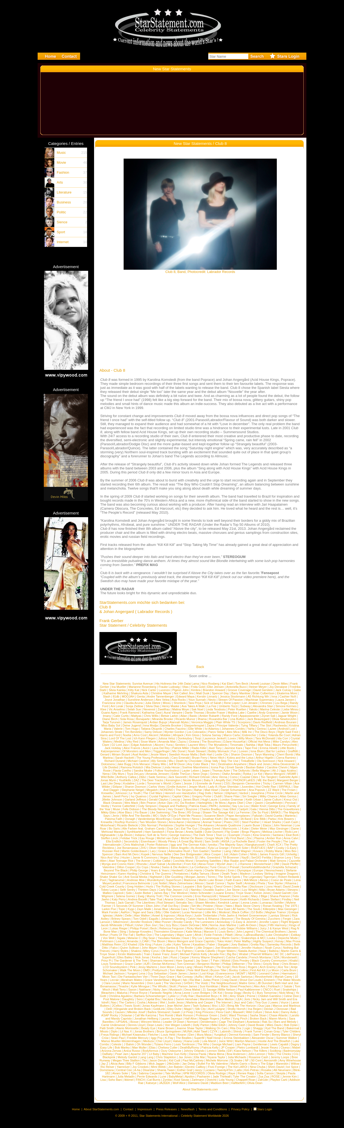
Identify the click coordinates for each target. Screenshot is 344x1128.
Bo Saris (114, 828)
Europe (258, 870)
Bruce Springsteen (169, 1031)
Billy (158, 912)
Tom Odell (139, 918)
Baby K (208, 780)
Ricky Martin (195, 928)
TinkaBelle (248, 760)
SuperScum (173, 880)
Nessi (196, 818)
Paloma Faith (113, 818)
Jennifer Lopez (268, 921)
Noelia (127, 735)
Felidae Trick (128, 838)
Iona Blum (257, 751)
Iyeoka (212, 844)
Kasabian (199, 944)
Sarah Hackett (124, 757)
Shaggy (258, 1028)
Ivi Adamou (212, 728)
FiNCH (140, 1079)
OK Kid (217, 992)
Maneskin (282, 1063)
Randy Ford (229, 715)
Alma (238, 934)
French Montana (260, 957)
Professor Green (206, 1015)
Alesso (264, 880)
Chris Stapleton (166, 1057)
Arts (60, 182)
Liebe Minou (290, 709)
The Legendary (164, 934)
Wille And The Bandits (135, 815)
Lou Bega (281, 702)
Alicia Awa (117, 1063)
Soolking (275, 1050)
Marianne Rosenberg (142, 686)
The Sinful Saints (229, 876)
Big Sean (149, 938)
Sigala (121, 938)
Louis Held (168, 1034)
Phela (261, 883)
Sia (161, 925)
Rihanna (290, 883)
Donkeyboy (185, 738)
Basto (193, 715)
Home (76, 1109)
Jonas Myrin (108, 780)
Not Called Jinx (184, 693)
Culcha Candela (236, 957)
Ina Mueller (119, 686)
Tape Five (251, 748)
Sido (129, 893)
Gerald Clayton (158, 799)
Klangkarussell (255, 844)
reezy (198, 1070)
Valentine (108, 867)
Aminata (249, 883)
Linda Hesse (171, 767)
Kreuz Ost (290, 799)
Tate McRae (173, 1073)
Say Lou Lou (240, 806)
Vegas (164, 857)
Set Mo (196, 905)
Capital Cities (180, 796)
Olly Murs (118, 773)
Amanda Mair (167, 741)
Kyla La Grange (218, 847)
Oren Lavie (154, 983)
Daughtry (128, 999)
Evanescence (225, 973)
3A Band (246, 818)
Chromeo (266, 702)
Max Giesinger (279, 828)
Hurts (149, 886)
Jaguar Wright (287, 715)
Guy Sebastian (157, 973)
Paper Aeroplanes (238, 815)
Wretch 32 (191, 857)
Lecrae (114, 979)
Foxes (246, 835)
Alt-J (275, 770)
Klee (103, 709)
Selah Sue (134, 709)
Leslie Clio (221, 754)
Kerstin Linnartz (207, 696)
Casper (184, 957)
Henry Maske (170, 706)
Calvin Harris (193, 870)
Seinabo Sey (184, 902)
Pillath (229, 934)
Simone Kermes (285, 706)
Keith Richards (250, 899)
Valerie (118, 728)
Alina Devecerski (284, 764)
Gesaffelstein (274, 802)
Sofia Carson (265, 1073)
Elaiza (267, 825)
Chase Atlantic (278, 1015)
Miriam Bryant (121, 754)
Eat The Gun (189, 828)
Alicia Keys (184, 915)
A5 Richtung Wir (258, 696)
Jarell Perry (120, 796)
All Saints (238, 909)
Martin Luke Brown (211, 880)
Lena (142, 973)
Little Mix (210, 912)
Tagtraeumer (116, 880)
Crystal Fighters (159, 796)
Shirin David (276, 1066)
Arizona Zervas (111, 1050)
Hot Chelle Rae (266, 786)
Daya (262, 925)
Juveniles (247, 786)
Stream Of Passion (230, 699)
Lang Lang (146, 1057)
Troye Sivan (244, 893)
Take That (155, 899)
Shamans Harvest (161, 960)
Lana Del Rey (161, 748)
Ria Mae (194, 979)
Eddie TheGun (181, 773)
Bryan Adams (276, 889)
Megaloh (152, 789)
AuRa (199, 976)
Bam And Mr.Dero (127, 854)
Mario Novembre (133, 983)
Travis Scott (132, 1005)
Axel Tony (215, 748)
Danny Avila (288, 1012)
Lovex (232, 738)
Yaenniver (123, 1066)
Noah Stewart (197, 751)
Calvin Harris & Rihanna (203, 918)
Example (234, 835)
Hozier (125, 857)
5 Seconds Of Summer (129, 905)
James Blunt (191, 799)
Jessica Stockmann (232, 696)
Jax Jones (185, 1057)
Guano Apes (109, 712)
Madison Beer (219, 1083)
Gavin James (178, 973)
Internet (63, 242)
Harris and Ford (110, 735)
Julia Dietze (152, 702)
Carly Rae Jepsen (170, 889)
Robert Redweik (288, 876)
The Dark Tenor (203, 835)
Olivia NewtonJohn (284, 719)
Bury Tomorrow (267, 992)
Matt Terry (119, 989)
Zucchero (274, 918)
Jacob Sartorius (242, 976)
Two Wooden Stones (152, 822)
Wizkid (225, 960)
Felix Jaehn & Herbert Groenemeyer (243, 915)
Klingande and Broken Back (132, 1008)
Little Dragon (204, 947)
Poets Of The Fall (121, 934)
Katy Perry (119, 899)
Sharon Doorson (241, 754)
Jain (165, 957)
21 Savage (210, 989)
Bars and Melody (285, 1021)
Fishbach (274, 986)
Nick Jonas (142, 957)
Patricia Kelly (210, 1047)
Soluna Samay (211, 735)
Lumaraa (266, 902)
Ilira (214, 1005)
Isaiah (176, 1012)
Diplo (114, 1031)
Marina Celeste (270, 709)
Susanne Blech (214, 815)
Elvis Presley (240, 960)
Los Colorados (196, 731)
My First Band (235, 838)
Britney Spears (121, 918)
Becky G (249, 992)
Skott (172, 986)
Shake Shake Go (111, 876)
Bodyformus (150, 1050)
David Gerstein (263, 690)
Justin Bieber (143, 893)
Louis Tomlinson (112, 963)
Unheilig (291, 854)
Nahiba (250, 744)
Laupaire (189, 886)
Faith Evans (233, 880)
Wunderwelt (289, 957)
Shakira (136, 950)
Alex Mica (233, 731)
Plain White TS (225, 722)
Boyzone (192, 809)
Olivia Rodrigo (216, 1073)
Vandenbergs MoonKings (154, 818)
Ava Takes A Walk (193, 706)
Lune (163, 1076)
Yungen (132, 973)
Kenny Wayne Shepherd (208, 957)
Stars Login (264, 1109)
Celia (262, 735)
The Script (223, 967)
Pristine (208, 905)
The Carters (126, 1002)
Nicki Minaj (286, 992)
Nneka (155, 867)
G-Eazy (292, 847)
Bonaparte (143, 719)
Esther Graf (184, 1070)
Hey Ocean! (176, 809)
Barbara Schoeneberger (150, 996)
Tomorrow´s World (159, 783)
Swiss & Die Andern (175, 867)
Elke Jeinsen (215, 686)
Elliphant (231, 793)
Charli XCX (274, 844)
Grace (162, 851)
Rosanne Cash (258, 1057)
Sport (61, 232)
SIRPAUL (284, 786)
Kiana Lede (191, 1041)
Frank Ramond (129, 712)
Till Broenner (231, 857)
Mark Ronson (184, 1015)
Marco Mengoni (274, 773)
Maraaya (176, 857)
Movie (61, 162)
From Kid (190, 864)
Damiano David (198, 1083)
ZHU (143, 847)
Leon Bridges (201, 992)
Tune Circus (218, 867)
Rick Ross (239, 967)
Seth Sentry (127, 889)
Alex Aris (260, 986)
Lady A (212, 786)
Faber (211, 944)
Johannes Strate (111, 731)
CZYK (214, 1031)
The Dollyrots (241, 770)
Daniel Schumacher (233, 789)
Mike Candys (281, 741)
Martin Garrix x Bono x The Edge (251, 1063)
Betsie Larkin (169, 715)
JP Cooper (228, 1047)
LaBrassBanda (254, 934)
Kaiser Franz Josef (165, 954)
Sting (122, 931)
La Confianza (199, 867)
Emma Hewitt (268, 748)
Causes (120, 1012)
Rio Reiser (107, 1066)
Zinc (249, 838)
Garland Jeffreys (135, 799)
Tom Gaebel (201, 851)
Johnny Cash (236, 1025)
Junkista (224, 806)
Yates (228, 905)
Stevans (292, 889)
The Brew (178, 812)
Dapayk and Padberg (173, 806)
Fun (233, 751)
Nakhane (145, 989)
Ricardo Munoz (185, 719)
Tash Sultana (201, 1005)
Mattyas (136, 715)
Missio (104, 1031)
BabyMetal (176, 1076)
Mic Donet (179, 751)
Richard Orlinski (199, 777)
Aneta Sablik (194, 831)
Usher (139, 925)
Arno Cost (140, 735)
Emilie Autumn (176, 786)
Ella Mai (199, 1057)
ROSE (275, 1076)
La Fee (211, 706)
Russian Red (110, 851)
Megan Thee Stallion (126, 1060)
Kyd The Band (275, 1028)
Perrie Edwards (147, 1076)
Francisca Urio (111, 702)
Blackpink (109, 1057)
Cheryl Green (222, 886)
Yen (213, 764)
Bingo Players (251, 831)
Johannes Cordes (233, 728)
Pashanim (203, 1076)
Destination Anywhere (232, 764)
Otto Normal (148, 825)
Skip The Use (229, 760)
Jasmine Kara (233, 748)
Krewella (107, 793)
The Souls (254, 909)
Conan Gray (272, 1031)
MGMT (240, 973)
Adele (119, 915)
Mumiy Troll (154, 896)
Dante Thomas (194, 712)
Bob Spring (204, 886)
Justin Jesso (176, 1002)
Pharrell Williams (262, 954)
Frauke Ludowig (169, 686)
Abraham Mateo (131, 979)
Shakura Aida (139, 693)
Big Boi (231, 954)
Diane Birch (110, 719)
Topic (121, 909)
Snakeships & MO (253, 938)
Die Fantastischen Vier (133, 976)
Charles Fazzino (175, 728)
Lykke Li (173, 996)
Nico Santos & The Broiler (176, 947)
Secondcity (131, 841)
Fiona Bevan (175, 831)
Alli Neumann (282, 1070)
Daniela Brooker (170, 725)
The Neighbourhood (223, 983)
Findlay (287, 899)
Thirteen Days (147, 889)
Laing (227, 851)
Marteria (290, 815)
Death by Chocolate (189, 760)
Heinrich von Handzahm (180, 793)
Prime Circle (275, 793)
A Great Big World (190, 841)
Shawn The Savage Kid (217, 812)
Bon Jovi (151, 925)
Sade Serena (157, 777)
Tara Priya (195, 702)
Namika (195, 889)
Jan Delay (188, 1063)
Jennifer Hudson (252, 947)
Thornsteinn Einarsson (168, 931)
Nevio (212, 699)
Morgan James (195, 876)
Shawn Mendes (205, 902)
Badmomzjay (292, 1050)
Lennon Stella (216, 1050)
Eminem (269, 979)
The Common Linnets (178, 896)
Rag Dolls (205, 793)
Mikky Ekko (108, 812)
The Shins (254, 963)
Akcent (153, 735)
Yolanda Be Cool (279, 735)
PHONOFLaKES (244, 780)
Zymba (167, 1079)
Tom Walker (177, 970)
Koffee (226, 1018)
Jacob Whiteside (111, 925)
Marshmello (207, 999)
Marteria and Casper (199, 1002)
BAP (271, 847)
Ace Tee (283, 967)
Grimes (215, 773)
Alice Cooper (212, 854)
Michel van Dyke (167, 838)
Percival (290, 802)
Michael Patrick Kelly (193, 954)
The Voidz (201, 983)
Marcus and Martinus (286, 1005)
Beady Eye (148, 1028)
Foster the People (269, 841)
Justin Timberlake (205, 915)
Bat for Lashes (275, 751)
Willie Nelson (226, 989)
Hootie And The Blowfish (274, 1041)
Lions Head (273, 886)
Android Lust (286, 728)
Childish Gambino (269, 996)
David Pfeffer (290, 864)
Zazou (182, 741)
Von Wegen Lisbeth (178, 1025)
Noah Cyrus (273, 947)
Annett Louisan (260, 683)
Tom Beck (241, 683)
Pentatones (181, 873)
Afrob (198, 934)
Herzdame (193, 822)
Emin (231, 870)
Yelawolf (224, 896)
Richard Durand (114, 760)
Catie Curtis (121, 715)
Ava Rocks (179, 699)
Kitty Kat (133, 690)
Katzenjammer (110, 751)
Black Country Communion (269, 960)
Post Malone (111, 999)
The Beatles (184, 1037)
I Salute (287, 986)
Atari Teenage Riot (121, 860)
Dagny (295, 1044)
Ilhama (202, 719)
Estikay (295, 934)
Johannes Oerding (173, 918)
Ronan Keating (272, 905)
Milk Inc (247, 731)
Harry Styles (120, 950)
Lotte (167, 944)
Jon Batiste (175, 1066)
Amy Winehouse (290, 1060)
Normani (192, 1021)
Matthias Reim (111, 944)
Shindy (237, 1031)
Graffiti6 (293, 751)
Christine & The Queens (155, 873)
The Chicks (283, 1054)
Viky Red (132, 741)
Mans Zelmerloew (181, 883)
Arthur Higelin (265, 757)
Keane (181, 1034)
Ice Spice (292, 1066)
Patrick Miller (180, 748)
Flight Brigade (290, 921)
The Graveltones (288, 809)
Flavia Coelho (122, 770)
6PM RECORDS (194, 1073)
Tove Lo (221, 835)
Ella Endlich (113, 841)
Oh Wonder (144, 1044)
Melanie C (134, 938)
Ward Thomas (238, 1015)
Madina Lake (236, 712)
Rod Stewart (165, 902)
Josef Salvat (157, 864)
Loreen (243, 751)
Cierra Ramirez (286, 757)
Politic (61, 212)
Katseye (151, 1083)
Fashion (63, 172)
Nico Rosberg (211, 683)
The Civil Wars (152, 793)
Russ (173, 957)
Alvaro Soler (120, 1073)
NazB (245, 857)
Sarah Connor (215, 883)
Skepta (280, 1073)
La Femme (243, 812)
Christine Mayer (161, 693)
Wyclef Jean (225, 864)
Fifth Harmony (277, 925)
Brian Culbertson (263, 693)
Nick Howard (286, 760)
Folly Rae (187, 996)
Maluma (122, 992)
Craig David (229, 979)
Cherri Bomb (285, 754)
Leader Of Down (173, 1021)
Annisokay (223, 921)
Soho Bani (115, 1079)
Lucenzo (164, 690)
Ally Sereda (158, 760)
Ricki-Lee (291, 831)
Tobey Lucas (109, 889)
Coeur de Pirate (281, 880)
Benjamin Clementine (246, 783)
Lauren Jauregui (171, 1018)
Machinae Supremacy (259, 699)
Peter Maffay (242, 941)
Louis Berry (226, 931)
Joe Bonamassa (127, 847)
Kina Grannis (261, 835)
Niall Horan (214, 1037)
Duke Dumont (214, 831)
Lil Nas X (126, 1031)
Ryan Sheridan (229, 786)
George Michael (222, 1044)
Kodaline (129, 783)
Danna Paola (197, 1054)
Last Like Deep (111, 783)
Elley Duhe (174, 1008)
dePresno (292, 954)
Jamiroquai (212, 938)
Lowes (274, 1002)
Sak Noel (197, 709)
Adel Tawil (200, 1031)
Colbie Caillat (161, 860)
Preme (251, 996)
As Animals (198, 847)
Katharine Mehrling (115, 693)
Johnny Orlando (194, 1050)
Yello (271, 1054)
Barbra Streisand (159, 1012)
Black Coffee (240, 912)
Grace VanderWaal (157, 979)
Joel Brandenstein (227, 947)
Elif (229, 1050)
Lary (153, 851)
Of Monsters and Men (136, 751)
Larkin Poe (109, 909)
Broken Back (258, 1018)
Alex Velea (163, 699)
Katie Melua (193, 931)
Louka (271, 938)
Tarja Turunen (111, 722)
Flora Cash (223, 1012)
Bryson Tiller (218, 970)
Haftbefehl (238, 1083)
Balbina (274, 950)
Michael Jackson (114, 973)
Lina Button (237, 719)
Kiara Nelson (242, 1050)
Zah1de (263, 1079)
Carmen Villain (282, 783)
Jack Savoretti (177, 777)
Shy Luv (197, 938)
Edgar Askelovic (141, 744)
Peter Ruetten (237, 709)
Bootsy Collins (238, 970)
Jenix (115, 815)
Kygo (131, 909)
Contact (128, 1109)
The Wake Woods (288, 979)
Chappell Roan (246, 1079)
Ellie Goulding (174, 876)
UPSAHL (122, 1021)
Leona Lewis (249, 902)
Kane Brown (166, 1028)
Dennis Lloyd (136, 1025)
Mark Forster (110, 912)
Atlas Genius (288, 796)
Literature (64, 192)
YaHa (251, 728)
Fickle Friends (213, 934)
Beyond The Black (116, 870)
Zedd (223, 1015)
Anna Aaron (176, 822)
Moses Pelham (204, 967)
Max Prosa (293, 941)
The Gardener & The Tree (131, 960)
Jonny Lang (184, 967)
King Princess (205, 1012)
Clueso (285, 1047)
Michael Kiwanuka (134, 1034)
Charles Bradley (210, 809)
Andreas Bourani (285, 722)
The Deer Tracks (152, 780)
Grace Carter (133, 963)
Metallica (211, 928)
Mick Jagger (156, 1063)
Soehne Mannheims (195, 767)
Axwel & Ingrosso (163, 915)
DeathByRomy (189, 1047)
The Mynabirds (218, 744)
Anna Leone (182, 992)
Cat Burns (153, 1079)
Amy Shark (237, 996)
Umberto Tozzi (228, 706)
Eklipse (117, 786)
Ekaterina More (287, 693)
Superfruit (108, 957)
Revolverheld (263, 976)
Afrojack (178, 735)
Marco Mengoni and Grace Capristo (191, 941)
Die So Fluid (260, 812)
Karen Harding (127, 873)
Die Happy (231, 818)
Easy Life (106, 1047)
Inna (274, 696)
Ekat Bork (292, 835)
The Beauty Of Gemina (250, 918)
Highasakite (108, 835)
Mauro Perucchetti (285, 744)
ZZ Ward (273, 789)
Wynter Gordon (174, 731)
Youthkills (125, 780)
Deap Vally (211, 760)
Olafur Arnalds (231, 773)
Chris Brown (290, 963)
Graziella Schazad (284, 867)
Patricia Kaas (198, 806)
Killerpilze (269, 909)
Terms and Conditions (212, 1109)
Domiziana (107, 1070)
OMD (146, 970)
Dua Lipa (264, 1005)
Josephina (257, 793)
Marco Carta (232, 735)
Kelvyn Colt (222, 976)
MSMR (291, 773)
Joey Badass (239, 944)
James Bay (161, 893)
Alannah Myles (179, 722)
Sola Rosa (127, 719)
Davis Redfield (262, 722)
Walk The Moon (130, 970)
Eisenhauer (148, 841)
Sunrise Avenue (142, 683)
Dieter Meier (259, 828)
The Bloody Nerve (154, 809)
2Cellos (117, 1005)
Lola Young (226, 1079)
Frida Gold (198, 686)
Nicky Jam (160, 989)
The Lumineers (204, 921)
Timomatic (236, 744)
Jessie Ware (158, 754)
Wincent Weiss (151, 1021)
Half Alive (190, 1018)
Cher (249, 802)
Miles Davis (274, 1025)
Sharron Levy (282, 857)
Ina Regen (255, 1008)
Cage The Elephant (232, 1021)
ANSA (225, 841)
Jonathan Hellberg (146, 1018)
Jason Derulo (158, 1060)
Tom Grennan (186, 963)
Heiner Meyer (258, 686)
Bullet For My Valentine (213, 1063)
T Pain (214, 960)
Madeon (245, 873)
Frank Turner (253, 1031)
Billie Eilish (219, 1025)
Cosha (141, 1002)
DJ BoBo (257, 912)
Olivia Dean (254, 1083)
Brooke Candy (182, 921)
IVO (236, 822)
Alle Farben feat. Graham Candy (143, 828)
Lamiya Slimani (279, 915)
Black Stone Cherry (247, 905)
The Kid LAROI (237, 1066)
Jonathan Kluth (211, 818)
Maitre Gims (247, 983)
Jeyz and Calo (243, 1002)
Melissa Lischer (272, 831)
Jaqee (206, 770)
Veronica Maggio (202, 722)
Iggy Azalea (288, 770)
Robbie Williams (246, 928)
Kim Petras (251, 1070)
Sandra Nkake (143, 770)
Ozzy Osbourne (171, 1050)
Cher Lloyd (163, 1041)
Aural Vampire (173, 712)
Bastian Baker (255, 767)
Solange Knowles (139, 931)
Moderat (224, 912)
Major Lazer (184, 934)
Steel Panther (251, 822)
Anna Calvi (291, 838)
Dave (185, 938)
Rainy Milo (159, 764)
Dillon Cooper (126, 867)
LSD (222, 1005)
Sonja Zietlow (134, 706)
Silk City (200, 1008)
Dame (295, 828)
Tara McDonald (265, 738)
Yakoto (253, 709)
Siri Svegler (249, 796)
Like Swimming (160, 812)
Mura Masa (204, 1034)
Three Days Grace (162, 976)
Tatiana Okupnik (151, 728)
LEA (239, 999)
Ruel (277, 989)
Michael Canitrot (138, 760)
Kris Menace (142, 764)
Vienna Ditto (267, 809)
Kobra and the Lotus (240, 757)
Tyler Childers (291, 1031)
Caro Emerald (180, 757)
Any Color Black (197, 764)
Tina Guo (261, 1002)
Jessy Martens (147, 967)
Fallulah (257, 815)
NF (247, 1060)
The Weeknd (179, 893)
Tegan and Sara (142, 912)
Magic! (188, 1008)
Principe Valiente (228, 725)
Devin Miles (280, 683)
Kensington (173, 780)
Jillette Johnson (112, 799)
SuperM (199, 1037)
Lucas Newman (192, 912)
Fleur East (223, 909)
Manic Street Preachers (236, 986)
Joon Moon (167, 967)
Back (200, 667)
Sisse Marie (148, 741)
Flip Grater (232, 831)
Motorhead (108, 825)
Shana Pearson (280, 896)
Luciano (209, 1070)
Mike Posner (163, 921)
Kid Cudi (174, 1060)
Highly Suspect (263, 941)
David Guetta (273, 815)
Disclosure (256, 886)
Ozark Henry (181, 818)
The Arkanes (205, 825)
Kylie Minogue (140, 986)
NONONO (167, 789)
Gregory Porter (202, 796)
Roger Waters (227, 950)
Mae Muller (139, 1047)
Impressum (144, 1109)
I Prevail (233, 867)
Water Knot (258, 806)
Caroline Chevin (277, 767)
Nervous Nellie (161, 854)
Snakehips (289, 989)
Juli (225, 854)
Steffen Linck (109, 838)
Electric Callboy (195, 1066)
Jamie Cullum (273, 799)
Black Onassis (112, 802)
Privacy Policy (240, 1109)
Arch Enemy (268, 967)
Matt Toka (264, 744)
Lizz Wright (249, 889)
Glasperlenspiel (194, 725)
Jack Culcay (283, 690)
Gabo (297, 690)
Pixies (228, 822)
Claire (177, 783)
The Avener (142, 860)
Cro (295, 1054)
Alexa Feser (206, 864)
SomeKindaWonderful (255, 867)
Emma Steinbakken (236, 1037)
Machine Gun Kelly (174, 1054)
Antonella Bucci (236, 686)
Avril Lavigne (216, 1008)
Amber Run (273, 838)
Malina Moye (180, 709)
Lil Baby (154, 1054)
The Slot (265, 725)
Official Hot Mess (259, 741)
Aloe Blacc (125, 812)
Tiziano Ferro (162, 1044)
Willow (295, 1063)
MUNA (187, 1031)
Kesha (156, 957)
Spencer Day (220, 693)
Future (157, 944)
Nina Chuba (257, 1066)
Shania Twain (166, 1070)
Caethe (251, 712)
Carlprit (243, 809)
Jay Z (104, 1063)
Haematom (288, 973)
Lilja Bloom (125, 835)
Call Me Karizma (145, 1015)
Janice (193, 973)
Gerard (104, 754)
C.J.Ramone (243, 864)
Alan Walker (142, 915)
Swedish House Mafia (183, 754)
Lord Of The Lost (120, 738)
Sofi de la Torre (157, 835)
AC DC (279, 954)
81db (116, 696)
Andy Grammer (269, 712)
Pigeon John (180, 690)
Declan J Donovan (276, 1008)
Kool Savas (181, 1079)
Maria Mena (216, 1054)
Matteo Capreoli (113, 893)
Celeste (116, 1044)
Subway (245, 706)
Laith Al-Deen (247, 925)
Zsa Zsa (263, 1076)
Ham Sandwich (154, 831)
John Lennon (256, 1054)
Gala (253, 809)
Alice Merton (225, 999)
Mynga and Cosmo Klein (118, 864)
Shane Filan (232, 796)
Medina (119, 741)
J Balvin (129, 1044)
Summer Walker (286, 1037)
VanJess (167, 999)
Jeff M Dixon (177, 764)
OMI (276, 864)
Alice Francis (131, 748)
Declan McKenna (163, 963)
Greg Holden (135, 886)
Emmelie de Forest (208, 783)
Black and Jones (260, 764)
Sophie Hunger (185, 825)
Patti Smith (107, 1028)
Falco (114, 947)
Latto (238, 1070)
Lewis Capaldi (279, 1044)
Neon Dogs (200, 773)
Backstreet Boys (207, 996)
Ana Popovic (257, 789)
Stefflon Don (144, 934)
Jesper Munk (197, 786)
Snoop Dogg (232, 992)
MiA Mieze (250, 880)
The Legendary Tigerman (259, 876)
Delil (109, 1008)
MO (155, 815)
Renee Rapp (246, 1073)
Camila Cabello (205, 950)
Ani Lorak (117, 706)
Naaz (262, 950)
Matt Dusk (203, 693)
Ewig (141, 896)
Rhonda (141, 864)
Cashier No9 (288, 696)
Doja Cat (173, 828)
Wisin (208, 976)
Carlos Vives (156, 786)
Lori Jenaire (249, 702)
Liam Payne (242, 1044)
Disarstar (149, 1070)
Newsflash (188, 1109)
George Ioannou (180, 835)
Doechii (212, 1079)
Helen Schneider (201, 893)
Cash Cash (291, 822)
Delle (128, 915)
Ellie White (195, 728)
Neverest (149, 709)
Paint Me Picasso (190, 815)
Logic (246, 1028)
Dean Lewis (154, 1025)
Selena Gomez (125, 896)
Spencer (107, 854)
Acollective (174, 864)
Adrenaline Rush (179, 851)
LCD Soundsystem (115, 967)
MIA (204, 925)
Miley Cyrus (151, 950)
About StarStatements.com (200, 1089)
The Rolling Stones (168, 886)
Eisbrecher (249, 735)
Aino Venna (219, 777)
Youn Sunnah (197, 699)
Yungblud (220, 1034)
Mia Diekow (153, 767)
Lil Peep (187, 1012)
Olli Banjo (167, 950)
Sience (62, 222)
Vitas (185, 686)
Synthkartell (134, 831)
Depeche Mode (288, 938)
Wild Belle (107, 777)
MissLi (167, 702)
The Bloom (158, 941)
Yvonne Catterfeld (123, 806)
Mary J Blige (259, 896)
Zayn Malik (144, 909)
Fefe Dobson (131, 809)
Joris (247, 999)
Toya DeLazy (135, 773)
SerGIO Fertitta (261, 857)
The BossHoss (211, 741)
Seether (216, 851)
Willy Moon (245, 738)
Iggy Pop (157, 1037)
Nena (105, 773)
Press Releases (166, 1109)
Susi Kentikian (209, 986)
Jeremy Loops (280, 1057)
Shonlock (180, 702)
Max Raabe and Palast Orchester (246, 860)
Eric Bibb (260, 818)
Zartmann (198, 1079)
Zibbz (142, 777)
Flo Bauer (141, 812)
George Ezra (276, 806)
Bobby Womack (218, 751)
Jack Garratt (126, 902)
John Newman (282, 825)
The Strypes (184, 789)
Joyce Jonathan (115, 699)
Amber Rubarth (209, 715)
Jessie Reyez (269, 1047)
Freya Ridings (110, 1034)
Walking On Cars (216, 1028)
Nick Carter (149, 690)
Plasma (259, 838)
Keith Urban (253, 799)
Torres (211, 876)
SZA (276, 957)
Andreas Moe (136, 880)
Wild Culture (254, 1012)
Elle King (145, 944)
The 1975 (291, 905)
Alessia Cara (178, 909)
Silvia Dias (152, 706)
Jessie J (189, 783)
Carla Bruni (288, 970)
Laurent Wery (197, 744)
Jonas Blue (160, 909)
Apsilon (190, 1076)
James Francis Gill (271, 854)
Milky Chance (269, 796)
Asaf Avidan (140, 754)
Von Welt (108, 938)
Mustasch (175, 989)
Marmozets (230, 828)
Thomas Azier (221, 770)
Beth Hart (206, 754)
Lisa (103, 1079)
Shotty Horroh (236, 1008)
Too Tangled (269, 777)
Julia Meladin (126, 1076)
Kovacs (258, 851)
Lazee (272, 728)
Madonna (190, 880)
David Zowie (291, 886)
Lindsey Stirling (263, 873)
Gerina (261, 728)
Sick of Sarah (212, 702)
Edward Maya (185, 696)
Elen (191, 1034)
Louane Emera (224, 893)
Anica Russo (132, 1050)
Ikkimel (128, 1079)
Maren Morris (277, 1018)
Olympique (244, 870)
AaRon (125, 912)
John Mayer (149, 947)
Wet (162, 1002)
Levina (120, 941)
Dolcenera (108, 764)
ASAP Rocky (109, 1015)
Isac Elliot (229, 809)
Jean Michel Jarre (178, 1005)
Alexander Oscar (263, 1037)
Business (64, 202)
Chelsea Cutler (168, 1047)
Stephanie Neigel (132, 789)
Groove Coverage (239, 690)
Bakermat (292, 1028)
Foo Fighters (184, 950)
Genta (141, 696)
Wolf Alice (179, 1083)
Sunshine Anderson (140, 699)
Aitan (183, 715)
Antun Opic (165, 802)
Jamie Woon (289, 712)
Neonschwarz (275, 870)
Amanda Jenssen (157, 773)
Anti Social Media (135, 876)
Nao (113, 1002)
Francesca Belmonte (136, 883)
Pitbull (129, 925)
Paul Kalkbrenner (249, 989)
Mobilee (165, 735)
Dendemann (208, 1021)
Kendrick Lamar (228, 902)
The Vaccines (172, 983)
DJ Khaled (130, 944)
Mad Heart (211, 789)
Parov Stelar (216, 731)
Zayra (210, 725)
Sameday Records (279, 944)
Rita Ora (235, 1028)
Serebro (180, 744)
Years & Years (159, 870)
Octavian (126, 1015)
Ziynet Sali (268, 715)
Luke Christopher (277, 934)
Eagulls (154, 918)
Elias (152, 1047)
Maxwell (238, 1012)
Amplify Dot (223, 780)
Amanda (132, 941)
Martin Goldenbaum (134, 851)
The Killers (260, 1050)
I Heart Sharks (271, 822)
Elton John (153, 905)
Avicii (146, 748)
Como (234, 777)
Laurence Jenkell (214, 738)
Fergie (287, 918)
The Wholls (159, 986)
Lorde (141, 783)
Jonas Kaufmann (153, 1005)
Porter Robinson (157, 844)
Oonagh (130, 818)
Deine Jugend (132, 725)
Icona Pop (217, 767)
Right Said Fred (287, 731)
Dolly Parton (201, 1025)
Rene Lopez (232, 702)
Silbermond (120, 921)
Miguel (176, 979)
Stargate (223, 944)
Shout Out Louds (250, 979)
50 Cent (256, 1060)
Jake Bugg (124, 764)
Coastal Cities (249, 777)
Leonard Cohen (269, 973)
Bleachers (107, 992)
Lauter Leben (190, 770)
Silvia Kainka (117, 690)
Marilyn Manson (245, 1041)
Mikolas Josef (136, 1012)
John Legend (244, 931)
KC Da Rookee (185, 802)
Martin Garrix (230, 938)
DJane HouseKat (234, 741)
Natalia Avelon (247, 950)
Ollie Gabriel (171, 912)
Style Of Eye (168, 815)
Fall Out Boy (170, 905)
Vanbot (243, 793)
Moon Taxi (109, 976)
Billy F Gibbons (136, 1063)
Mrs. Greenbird (210, 857)
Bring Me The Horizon (241, 1005)
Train (147, 954)
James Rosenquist (135, 722)
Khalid (293, 960)
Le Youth (135, 793)
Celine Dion (291, 996)
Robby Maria (274, 851)
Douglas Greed (210, 828)
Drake (185, 905)
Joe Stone (233, 889)
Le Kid (258, 773)
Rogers (252, 967)
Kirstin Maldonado (129, 954)
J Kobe (244, 828)
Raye (231, 1073)
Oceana (194, 741)
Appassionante (249, 715)
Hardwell (177, 870)
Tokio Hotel (224, 941)
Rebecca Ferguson (171, 928)
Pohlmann (107, 941)
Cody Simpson (147, 806)
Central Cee (124, 1070)
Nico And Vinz (110, 857)
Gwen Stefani (271, 899)
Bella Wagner (261, 770)
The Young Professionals (152, 757)
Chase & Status (196, 899)
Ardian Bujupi (158, 722)
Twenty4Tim (225, 1070)
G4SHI (188, 983)
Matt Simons (278, 860)
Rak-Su (267, 1021)
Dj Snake (236, 1060)
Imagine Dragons (286, 873)
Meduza (148, 1041)
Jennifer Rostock (141, 921)
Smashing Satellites (208, 860)
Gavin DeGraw (189, 925)
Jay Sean (202, 960)
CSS (227, 783)
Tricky (267, 783)
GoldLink (159, 1008)
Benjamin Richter (208, 963)
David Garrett (282, 893)
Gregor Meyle (214, 838)
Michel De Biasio (192, 838)
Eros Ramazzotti (206, 896)
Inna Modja (150, 725)
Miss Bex (291, 851)
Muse (116, 809)
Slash (106, 696)
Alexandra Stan (263, 706)
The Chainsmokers (201, 909)
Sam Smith (212, 841)
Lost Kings (207, 973)
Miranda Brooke (162, 719)
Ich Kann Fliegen (145, 738)
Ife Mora (220, 802)
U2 (186, 889)
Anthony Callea (126, 777)
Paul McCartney (192, 1060)
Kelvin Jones (262, 893)
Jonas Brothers (144, 1031)
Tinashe (123, 986)
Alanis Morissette (127, 1028)
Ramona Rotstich (131, 767)
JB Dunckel (265, 983)
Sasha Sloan (258, 1015)
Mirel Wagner (242, 851)
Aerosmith (270, 1060)
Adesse (153, 1002)
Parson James (187, 986)
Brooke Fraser (215, 712)
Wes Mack (131, 802)
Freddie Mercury (138, 1037)
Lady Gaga (226, 928)
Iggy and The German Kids (188, 844)
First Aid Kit (257, 970)
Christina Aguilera (120, 996)
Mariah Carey (283, 976)
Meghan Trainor (275, 912)
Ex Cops (143, 867)
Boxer (215, 873)
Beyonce (227, 918)
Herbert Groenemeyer (223, 899)
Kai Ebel (227, 683)
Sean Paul (118, 1037)
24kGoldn (173, 1063)
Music (61, 153)
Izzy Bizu (172, 925)
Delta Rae (240, 886)
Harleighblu (204, 802)
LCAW (144, 941)
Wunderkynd (155, 880)
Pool (103, 880)
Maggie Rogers (209, 1018)
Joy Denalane (278, 686)
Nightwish (156, 876)
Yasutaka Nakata (169, 938)
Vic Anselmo (117, 709)
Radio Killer (199, 748)
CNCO (267, 989)
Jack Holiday (113, 748)
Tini (144, 1060)
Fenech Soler (240, 847)
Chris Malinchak (133, 844)
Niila (262, 889)
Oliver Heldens (158, 847)
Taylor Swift (234, 883)
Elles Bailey (124, 957)
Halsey (177, 1041)
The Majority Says (231, 844)
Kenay (279, 941)
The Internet (223, 1002)
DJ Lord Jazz (120, 744)
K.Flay (169, 1037)
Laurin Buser (252, 825)
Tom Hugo (131, 728)
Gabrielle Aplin (288, 777)
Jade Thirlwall (222, 1076)
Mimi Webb (158, 1066)
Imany (107, 715)
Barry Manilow (240, 693)
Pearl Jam (122, 1054)
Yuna (169, 744)
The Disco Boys (264, 731)
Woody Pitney (167, 841)
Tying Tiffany (249, 725)
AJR (147, 963)
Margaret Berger (288, 780)
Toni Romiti (166, 1015)
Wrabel (243, 954)
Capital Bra (152, 999)
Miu (171, 760)
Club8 (218, 796)
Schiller (279, 902)
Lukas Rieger (119, 928)
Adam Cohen (238, 854)
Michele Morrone (217, 1060)
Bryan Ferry (199, 757)
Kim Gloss (192, 735)
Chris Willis (151, 715)
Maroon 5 (210, 931)
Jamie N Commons (145, 857)
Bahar (198, 789)
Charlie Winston (215, 870)
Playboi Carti (278, 1079)
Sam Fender (261, 1034)
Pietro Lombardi (247, 1047)
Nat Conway (185, 976)
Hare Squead (185, 960)
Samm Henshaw (187, 999)
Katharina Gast (152, 712)
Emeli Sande (235, 767)
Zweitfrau (164, 709)
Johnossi (121, 793)
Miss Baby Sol (110, 725)
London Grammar (231, 799)
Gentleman (260, 1044)
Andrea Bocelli (137, 899)
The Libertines (145, 902)
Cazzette (294, 860)
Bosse (134, 1021)
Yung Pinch (240, 1018)
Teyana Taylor (216, 1057)
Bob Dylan (291, 1025)
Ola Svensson (266, 760)
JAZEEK (164, 1083)
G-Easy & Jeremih (244, 921)
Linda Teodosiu (216, 709)
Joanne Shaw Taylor (189, 1028)
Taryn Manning (264, 754)
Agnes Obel (235, 802)
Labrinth (225, 1031)
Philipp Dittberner (233, 963)
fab (185, 979)
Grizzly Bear (271, 963)
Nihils (253, 854)
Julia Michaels (237, 1057)
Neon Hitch (217, 757)
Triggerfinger (161, 751)
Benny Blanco (281, 1034)
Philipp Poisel (139, 928)
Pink (132, 967)
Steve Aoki (271, 1012)
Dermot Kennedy (240, 1034)
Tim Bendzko (133, 731)
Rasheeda (280, 725)
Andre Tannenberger (160, 696)
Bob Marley (122, 1047)
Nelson (218, 793)
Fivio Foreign (216, 1066)
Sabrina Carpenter (151, 1073)
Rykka (247, 773)
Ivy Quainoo (139, 796)
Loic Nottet (160, 883)
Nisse (219, 905)
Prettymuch (159, 970)
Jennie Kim (289, 1076)
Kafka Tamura (200, 873)
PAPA (212, 806)
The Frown (288, 789)
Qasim (259, 802)
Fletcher (153, 1034)
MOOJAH (128, 696)
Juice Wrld (225, 1041)
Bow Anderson (236, 1054)
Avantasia (253, 1021)
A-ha (137, 1070)
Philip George (139, 870)
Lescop (175, 799)
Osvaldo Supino (213, 889)
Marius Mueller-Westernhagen (121, 1041)
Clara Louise (111, 983)
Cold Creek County (111, 886)
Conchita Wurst (183, 860)
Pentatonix (166, 825)
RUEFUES (258, 847)
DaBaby (107, 1054)
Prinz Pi (106, 960)
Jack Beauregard (258, 719)
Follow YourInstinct (167, 770)
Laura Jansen (286, 699)
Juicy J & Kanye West (274, 928)
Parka (272, 818)
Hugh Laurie (210, 799)
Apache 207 (138, 1054)
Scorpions (244, 722)
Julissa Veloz (166, 738)
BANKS (276, 812)
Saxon (132, 989)
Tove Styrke (275, 883)
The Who (203, 1044)
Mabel (296, 1047)
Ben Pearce (148, 802)
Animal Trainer (211, 822)
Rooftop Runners (125, 822)
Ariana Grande (174, 899)
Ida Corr (283, 738)
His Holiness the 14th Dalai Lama (177, 683)
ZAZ (136, 780)
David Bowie (256, 1025)
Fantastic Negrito (161, 992)
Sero (140, 999)
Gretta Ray (257, 944)
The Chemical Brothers (271, 931)
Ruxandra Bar (218, 719)
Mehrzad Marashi (113, 831)
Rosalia (266, 1070)
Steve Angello (180, 847)
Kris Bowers (286, 818)
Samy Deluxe (153, 731)
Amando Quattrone (228, 825)
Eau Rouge (146, 838)
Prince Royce (138, 992)
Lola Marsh (209, 1041)
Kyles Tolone (182, 944)
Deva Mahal (192, 989)
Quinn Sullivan (129, 947)
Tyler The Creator (244, 1076)
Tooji (198, 738)
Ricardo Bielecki (127, 825)
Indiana (140, 835)
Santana (278, 835)
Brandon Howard (214, 690)
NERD (252, 973)
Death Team (230, 873)
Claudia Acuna (133, 702)
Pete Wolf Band (197, 970)
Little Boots (287, 748)
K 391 (224, 996)
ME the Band (266, 780)
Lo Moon (273, 970)
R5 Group (193, 812)
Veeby (105, 806)
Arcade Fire (217, 954)
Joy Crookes (140, 1066)
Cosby (280, 847)
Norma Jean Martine (222, 925)
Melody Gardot (127, 1057)
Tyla (133, 1073)
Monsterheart (262, 864)
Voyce (285, 1002)
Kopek (145, 854)
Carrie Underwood (113, 1025)
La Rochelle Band (243, 841)
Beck (153, 928)
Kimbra (195, 690)
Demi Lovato (240, 896)
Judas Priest (211, 979)
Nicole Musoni (192, 780)
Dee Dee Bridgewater (188, 854)
